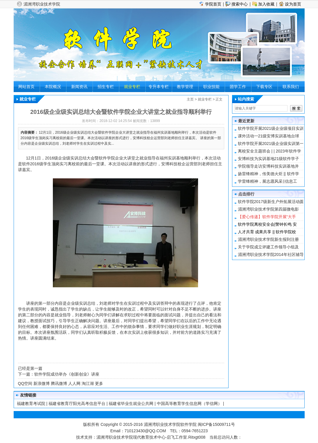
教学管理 (185, 86)
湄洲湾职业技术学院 (42, 4)
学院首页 (213, 4)
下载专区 (264, 86)
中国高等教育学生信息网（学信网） (189, 403)
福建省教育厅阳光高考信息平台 (76, 403)
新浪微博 (41, 383)
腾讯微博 (59, 383)
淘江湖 (88, 383)
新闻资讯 (79, 86)
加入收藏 (266, 4)
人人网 (74, 383)
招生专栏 (106, 86)
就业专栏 (132, 86)
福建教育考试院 (31, 403)
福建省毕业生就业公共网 (131, 403)
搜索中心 (239, 4)
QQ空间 (25, 383)
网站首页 (26, 86)
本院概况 (53, 86)
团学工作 (238, 86)
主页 (190, 99)
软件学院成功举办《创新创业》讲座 (66, 374)
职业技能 (211, 86)
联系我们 (291, 86)
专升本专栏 (158, 86)
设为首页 (293, 4)
